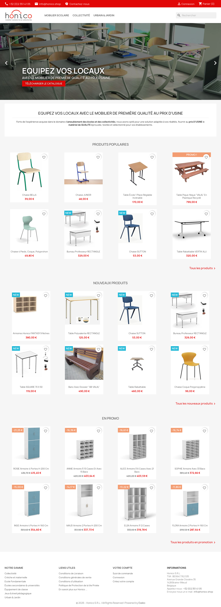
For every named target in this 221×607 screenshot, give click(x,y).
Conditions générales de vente (75, 577)
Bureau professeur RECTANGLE (83, 251)
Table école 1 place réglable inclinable (137, 196)
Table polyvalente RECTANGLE (84, 333)
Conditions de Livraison (71, 573)
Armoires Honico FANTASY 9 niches (31, 333)
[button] (7, 61)
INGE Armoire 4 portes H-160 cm (31, 525)
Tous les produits (202, 268)
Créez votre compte (123, 581)
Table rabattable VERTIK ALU (192, 251)
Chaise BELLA (29, 194)
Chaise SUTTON (137, 251)
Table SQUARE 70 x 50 (31, 386)
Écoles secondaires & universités (22, 585)
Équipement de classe (16, 589)
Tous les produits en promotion (193, 542)
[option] (110, 61)
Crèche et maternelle (16, 577)
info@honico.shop (50, 4)
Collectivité (10, 573)
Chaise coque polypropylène (189, 386)
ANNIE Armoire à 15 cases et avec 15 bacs (84, 470)
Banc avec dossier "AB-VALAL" (84, 386)
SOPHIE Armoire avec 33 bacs (190, 468)
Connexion (118, 577)
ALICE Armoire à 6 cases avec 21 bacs (137, 470)
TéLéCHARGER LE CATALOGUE (43, 83)
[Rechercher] (196, 15)
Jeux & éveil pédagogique (18, 593)
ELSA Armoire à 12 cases (137, 525)
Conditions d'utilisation (71, 581)
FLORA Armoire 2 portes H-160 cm (190, 525)
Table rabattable (137, 386)
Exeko (142, 603)
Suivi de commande (123, 573)
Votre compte (122, 568)
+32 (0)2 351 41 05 (18, 4)
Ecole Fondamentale (15, 581)
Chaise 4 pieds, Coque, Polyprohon (29, 251)
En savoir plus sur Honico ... (73, 589)
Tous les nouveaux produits (196, 404)
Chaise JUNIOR (83, 194)
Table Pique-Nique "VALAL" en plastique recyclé (191, 196)
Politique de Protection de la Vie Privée (79, 585)
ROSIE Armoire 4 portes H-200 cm (31, 468)
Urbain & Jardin (12, 597)
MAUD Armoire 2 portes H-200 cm (84, 525)
